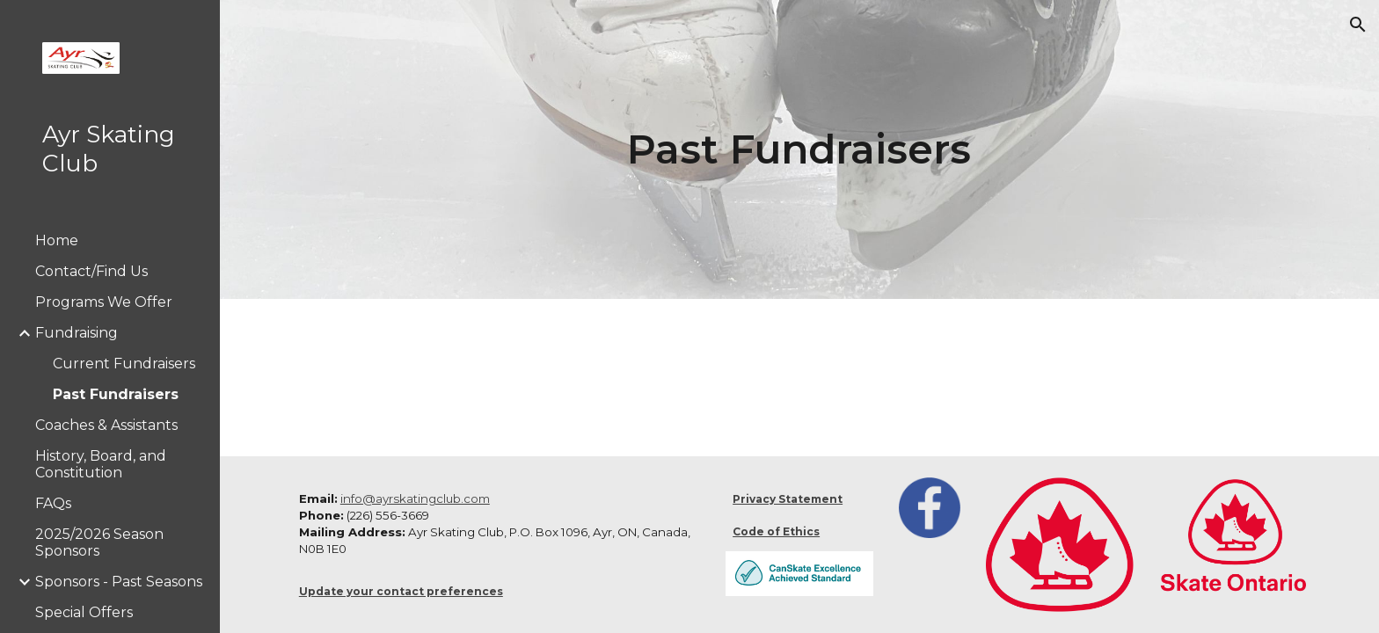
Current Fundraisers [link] (124, 363)
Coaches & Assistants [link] (106, 425)
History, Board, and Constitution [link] (100, 464)
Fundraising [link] (76, 332)
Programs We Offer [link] (103, 302)
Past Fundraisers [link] (116, 394)
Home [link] (56, 240)
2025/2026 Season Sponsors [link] (99, 542)
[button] (1358, 25)
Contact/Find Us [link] (91, 271)
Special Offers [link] (84, 612)
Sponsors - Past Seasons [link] (118, 581)
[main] (799, 150)
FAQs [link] (53, 503)
